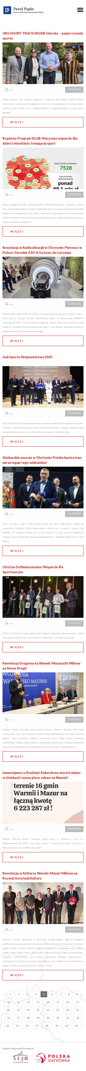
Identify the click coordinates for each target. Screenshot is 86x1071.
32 (67, 1017)
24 (67, 1009)
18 (8, 1009)
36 (27, 1025)
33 (77, 1017)
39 (56, 1025)
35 (17, 1025)
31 (57, 1017)
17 (77, 1002)
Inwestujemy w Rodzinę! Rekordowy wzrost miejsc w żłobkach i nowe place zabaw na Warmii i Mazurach (42, 778)
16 (67, 1002)
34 (7, 1025)
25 (77, 1009)
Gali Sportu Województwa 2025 (28, 357)
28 (28, 1017)
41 (76, 1025)
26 (8, 1017)
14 (47, 1002)
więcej (17, 122)
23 (57, 1009)
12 (28, 1002)
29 (38, 1017)
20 (28, 1009)
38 (46, 1025)
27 (18, 1017)
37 (37, 1025)
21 (38, 1009)
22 (47, 1009)
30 (47, 1017)
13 (38, 1002)
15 (57, 1002)
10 (8, 1002)
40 (66, 1025)
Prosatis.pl (28, 1048)
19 (18, 1009)
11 (18, 1002)
